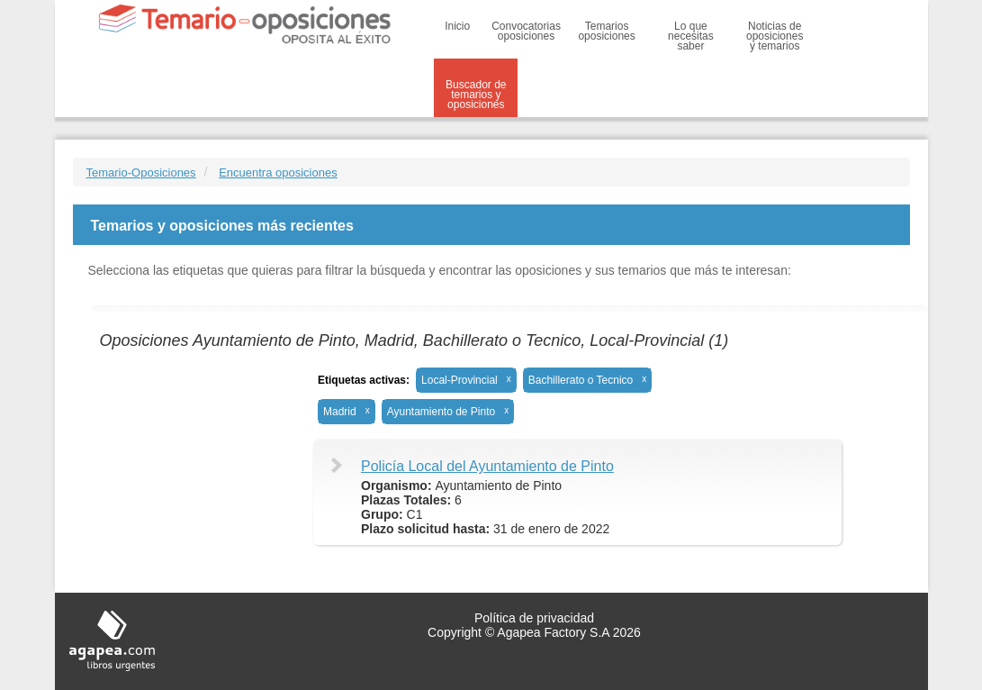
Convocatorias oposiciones (526, 31)
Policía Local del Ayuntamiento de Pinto (487, 466)
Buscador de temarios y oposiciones (476, 94)
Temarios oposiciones (606, 31)
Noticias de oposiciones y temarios (774, 36)
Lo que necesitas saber (691, 36)
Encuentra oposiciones (278, 172)
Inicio (457, 26)
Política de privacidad (534, 618)
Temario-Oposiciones (141, 172)
